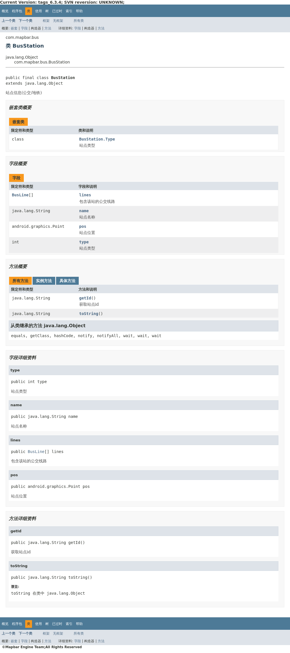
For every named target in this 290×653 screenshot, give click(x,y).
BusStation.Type (97, 139)
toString (88, 313)
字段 (24, 28)
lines (85, 195)
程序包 (17, 11)
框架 (46, 21)
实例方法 (44, 280)
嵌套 (14, 28)
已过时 (57, 11)
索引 (69, 11)
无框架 (58, 21)
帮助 (79, 11)
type (84, 242)
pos (82, 226)
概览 (5, 11)
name (84, 211)
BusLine (20, 195)
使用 (38, 11)
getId (85, 298)
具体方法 (67, 280)
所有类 (79, 21)
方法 (47, 28)
